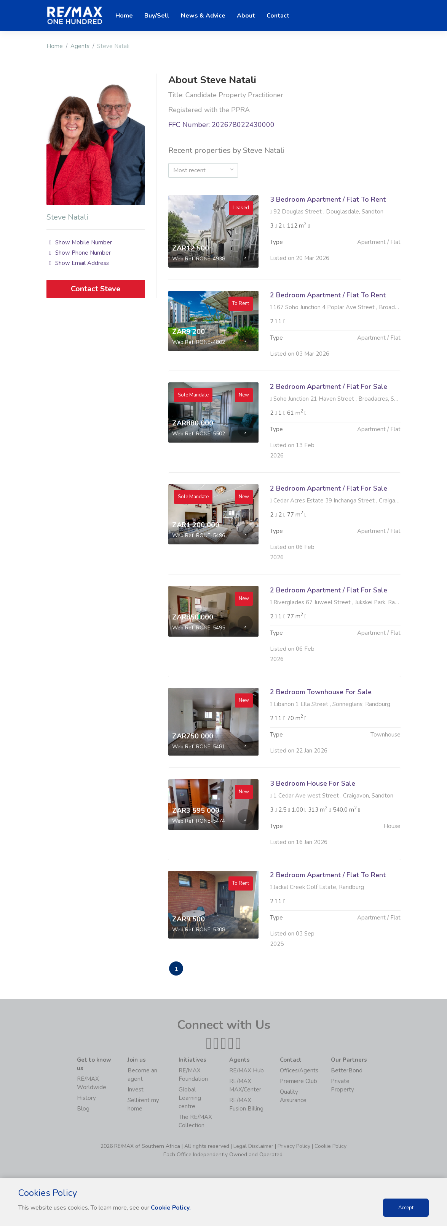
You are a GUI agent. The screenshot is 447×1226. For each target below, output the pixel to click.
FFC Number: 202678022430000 (221, 124)
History (86, 1098)
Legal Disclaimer (253, 1146)
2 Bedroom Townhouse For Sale (321, 728)
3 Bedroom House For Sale (312, 820)
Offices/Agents (299, 1071)
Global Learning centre (190, 1098)
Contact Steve (95, 289)
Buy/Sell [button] (156, 15)
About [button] (246, 15)
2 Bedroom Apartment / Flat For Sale (328, 423)
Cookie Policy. (171, 1208)
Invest (136, 1090)
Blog (83, 1109)
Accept (405, 1207)
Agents (79, 46)
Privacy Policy (294, 1146)
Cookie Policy (330, 1146)
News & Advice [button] (203, 15)
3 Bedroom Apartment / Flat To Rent (328, 199)
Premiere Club (298, 1081)
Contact (278, 15)
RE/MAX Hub (246, 1071)
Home (54, 46)
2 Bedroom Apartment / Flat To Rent (328, 332)
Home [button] (124, 15)
